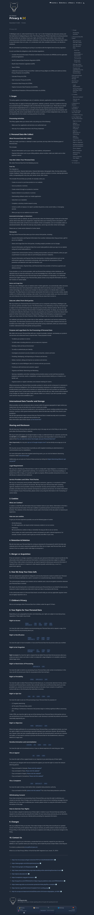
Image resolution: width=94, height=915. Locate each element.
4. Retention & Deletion (76, 104)
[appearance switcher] (24, 913)
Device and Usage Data (77, 61)
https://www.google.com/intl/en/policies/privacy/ (25, 863)
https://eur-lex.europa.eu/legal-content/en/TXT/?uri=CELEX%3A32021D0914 (33, 860)
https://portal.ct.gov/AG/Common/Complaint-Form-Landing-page (30, 888)
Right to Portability (76, 137)
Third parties (77, 58)
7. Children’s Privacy (77, 115)
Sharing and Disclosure (75, 81)
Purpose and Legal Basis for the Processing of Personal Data (78, 70)
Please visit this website (34, 768)
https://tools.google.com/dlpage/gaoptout (24, 867)
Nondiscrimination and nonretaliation (78, 145)
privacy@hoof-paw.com (31, 847)
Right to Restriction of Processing (76, 132)
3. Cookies (74, 94)
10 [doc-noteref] (40, 790)
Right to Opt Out (77, 140)
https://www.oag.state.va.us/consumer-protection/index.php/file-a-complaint (33, 884)
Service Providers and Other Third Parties (77, 90)
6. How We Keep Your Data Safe (76, 111)
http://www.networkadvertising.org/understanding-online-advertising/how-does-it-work (36, 870)
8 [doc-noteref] (40, 773)
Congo (25, 910)
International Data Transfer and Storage (77, 77)
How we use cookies (76, 100)
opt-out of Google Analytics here (36, 442)
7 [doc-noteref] (39, 770)
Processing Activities (76, 33)
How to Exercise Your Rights (77, 157)
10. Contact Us (76, 163)
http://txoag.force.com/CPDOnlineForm (23, 881)
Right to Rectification (76, 124)
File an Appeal (77, 148)
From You (76, 50)
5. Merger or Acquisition (75, 108)
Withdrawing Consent (76, 153)
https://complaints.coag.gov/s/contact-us (23, 877)
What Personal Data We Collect (77, 41)
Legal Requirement (76, 85)
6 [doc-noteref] (41, 768)
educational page (24, 455)
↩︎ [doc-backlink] (55, 860)
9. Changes (75, 160)
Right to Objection (78, 142)
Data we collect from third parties (78, 65)
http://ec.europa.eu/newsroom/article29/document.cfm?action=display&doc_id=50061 (36, 891)
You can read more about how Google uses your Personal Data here (36, 439)
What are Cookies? (78, 97)
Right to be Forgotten (76, 127)
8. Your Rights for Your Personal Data (77, 117)
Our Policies (12, 16)
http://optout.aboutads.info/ (20, 874)
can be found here (36, 419)
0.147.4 (20, 910)
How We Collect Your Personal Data (77, 46)
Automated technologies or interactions (78, 54)
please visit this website (33, 790)
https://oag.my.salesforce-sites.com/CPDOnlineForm (49, 881)
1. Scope (74, 30)
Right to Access (77, 121)
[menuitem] (54, 3)
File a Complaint (77, 150)
